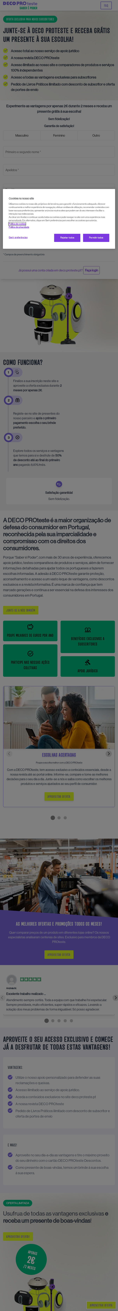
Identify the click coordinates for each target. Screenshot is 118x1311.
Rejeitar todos (67, 237)
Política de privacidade (19, 227)
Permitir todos (96, 237)
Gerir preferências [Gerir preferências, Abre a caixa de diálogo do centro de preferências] (18, 237)
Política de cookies (17, 223)
